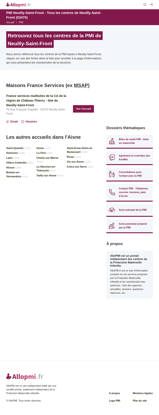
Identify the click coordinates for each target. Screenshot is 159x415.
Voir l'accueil (83, 108)
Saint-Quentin (18, 148)
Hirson (13, 167)
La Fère (44, 152)
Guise (43, 148)
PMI (21, 22)
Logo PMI (114, 400)
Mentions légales (143, 393)
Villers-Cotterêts (19, 162)
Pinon (74, 156)
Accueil (10, 22)
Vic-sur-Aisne (79, 161)
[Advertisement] (129, 101)
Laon (12, 157)
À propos (114, 393)
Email (12, 121)
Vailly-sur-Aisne (49, 175)
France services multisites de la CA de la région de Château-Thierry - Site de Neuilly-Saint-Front (36, 100)
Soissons (15, 152)
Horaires (29, 121)
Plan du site (140, 400)
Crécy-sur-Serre (80, 166)
